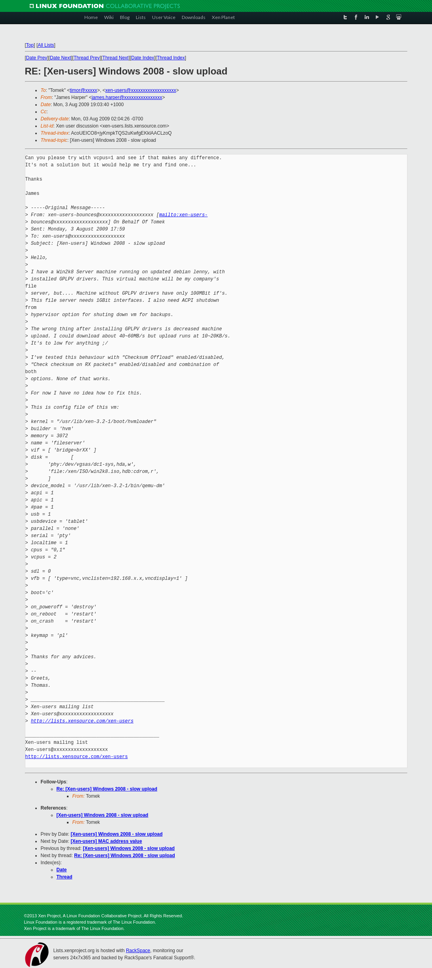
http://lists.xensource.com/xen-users (82, 721)
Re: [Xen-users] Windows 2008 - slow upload (107, 789)
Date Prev (36, 58)
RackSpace (138, 950)
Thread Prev (87, 58)
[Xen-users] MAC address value (106, 841)
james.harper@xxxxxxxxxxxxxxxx (126, 97)
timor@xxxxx (83, 90)
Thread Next (116, 58)
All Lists (46, 45)
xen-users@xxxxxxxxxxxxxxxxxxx (140, 90)
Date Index (142, 58)
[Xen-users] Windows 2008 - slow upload (102, 815)
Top (30, 45)
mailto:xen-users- (183, 215)
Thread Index (171, 58)
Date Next (60, 58)
